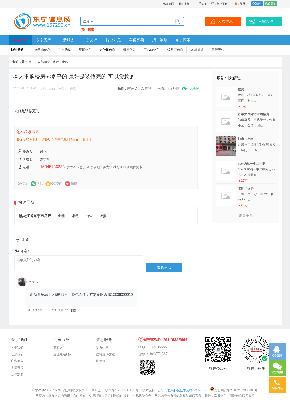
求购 (65, 62)
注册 (235, 3)
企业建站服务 (62, 354)
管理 (148, 88)
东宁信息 (64, 50)
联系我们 (17, 354)
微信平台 (222, 3)
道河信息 (129, 50)
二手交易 (90, 40)
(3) (85, 167)
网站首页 (20, 40)
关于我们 (17, 347)
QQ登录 (257, 3)
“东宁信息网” (66, 390)
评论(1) (132, 88)
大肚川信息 (107, 50)
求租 (75, 216)
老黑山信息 (42, 50)
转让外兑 (113, 40)
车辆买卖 (136, 40)
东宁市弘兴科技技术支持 (182, 390)
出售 (89, 216)
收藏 (161, 88)
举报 (176, 88)
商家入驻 (266, 21)
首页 (31, 62)
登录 (242, 3)
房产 (56, 62)
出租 (61, 216)
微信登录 (270, 3)
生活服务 (66, 40)
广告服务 (17, 361)
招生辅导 (159, 40)
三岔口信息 (151, 50)
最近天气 (218, 50)
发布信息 (225, 21)
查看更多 (246, 216)
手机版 (200, 3)
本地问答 (197, 50)
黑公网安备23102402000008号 (234, 390)
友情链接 (17, 367)
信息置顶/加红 (106, 354)
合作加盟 (17, 374)
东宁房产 (43, 40)
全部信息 (44, 62)
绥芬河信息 (175, 50)
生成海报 (192, 88)
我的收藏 (184, 3)
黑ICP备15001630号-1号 (121, 390)
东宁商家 (183, 40)
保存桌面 (168, 3)
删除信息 (102, 361)
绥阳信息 (85, 50)
